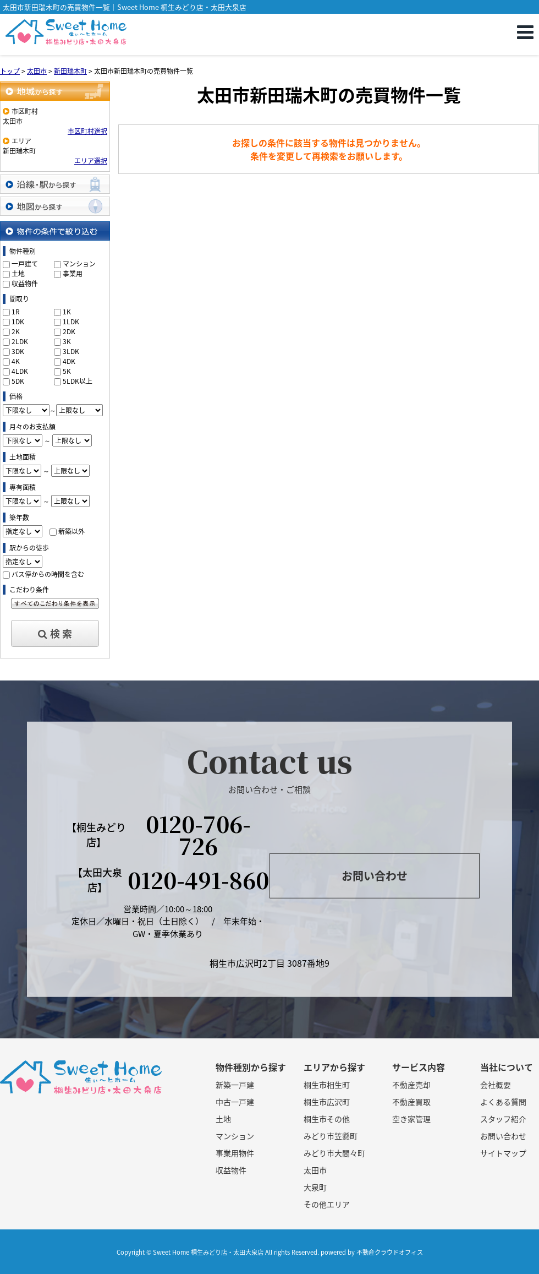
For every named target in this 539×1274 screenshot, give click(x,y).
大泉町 (315, 1187)
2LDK (20, 341)
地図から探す (55, 206)
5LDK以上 (77, 381)
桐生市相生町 (327, 1084)
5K (67, 371)
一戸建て (25, 264)
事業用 (72, 274)
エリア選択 (90, 161)
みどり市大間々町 (334, 1152)
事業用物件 (235, 1152)
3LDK (71, 351)
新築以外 (71, 531)
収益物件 (25, 283)
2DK (69, 331)
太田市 (315, 1169)
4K (16, 361)
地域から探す (55, 91)
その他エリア (327, 1204)
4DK (69, 361)
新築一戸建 (235, 1084)
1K (67, 312)
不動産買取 (411, 1101)
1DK (18, 321)
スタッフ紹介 (503, 1118)
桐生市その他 (327, 1118)
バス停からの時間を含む (48, 574)
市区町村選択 (87, 131)
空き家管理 (411, 1118)
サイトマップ (503, 1152)
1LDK (71, 321)
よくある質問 (503, 1101)
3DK (18, 351)
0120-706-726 (198, 834)
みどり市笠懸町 (331, 1135)
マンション (79, 264)
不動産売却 (411, 1084)
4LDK (20, 371)
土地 (18, 274)
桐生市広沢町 (327, 1101)
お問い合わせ (375, 876)
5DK (18, 381)
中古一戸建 (235, 1101)
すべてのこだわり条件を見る (55, 603)
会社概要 (495, 1084)
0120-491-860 (198, 879)
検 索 (55, 633)
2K (16, 331)
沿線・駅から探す (55, 184)
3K (67, 341)
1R (16, 312)
